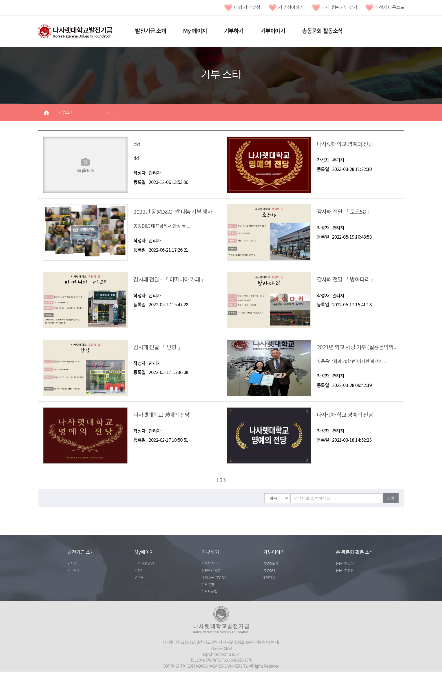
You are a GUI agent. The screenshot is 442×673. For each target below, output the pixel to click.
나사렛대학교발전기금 (75, 32)
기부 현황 (208, 585)
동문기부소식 (344, 563)
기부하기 (234, 31)
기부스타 (65, 112)
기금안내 (73, 570)
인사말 (71, 563)
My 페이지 (195, 31)
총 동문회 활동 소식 (355, 552)
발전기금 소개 (150, 31)
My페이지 (144, 552)
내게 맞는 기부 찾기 (334, 7)
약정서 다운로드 (384, 7)
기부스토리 (270, 563)
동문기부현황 (344, 570)
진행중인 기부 (211, 570)
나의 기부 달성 (242, 7)
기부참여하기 (210, 563)
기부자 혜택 (209, 592)
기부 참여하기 (286, 7)
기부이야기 (272, 31)
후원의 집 (269, 577)
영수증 (138, 577)
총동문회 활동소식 (322, 31)
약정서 (138, 570)
